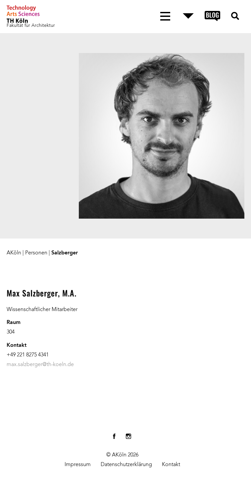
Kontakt (171, 464)
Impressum (78, 464)
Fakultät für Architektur (31, 25)
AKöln (14, 253)
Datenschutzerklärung (126, 464)
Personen (36, 253)
